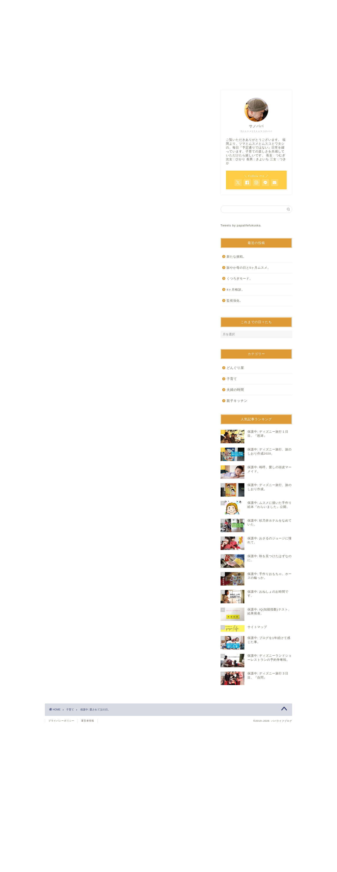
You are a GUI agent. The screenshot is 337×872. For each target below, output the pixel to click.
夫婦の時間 (235, 389)
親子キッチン (237, 400)
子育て (57, 173)
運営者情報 (87, 720)
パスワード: (80, 227)
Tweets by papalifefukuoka (241, 225)
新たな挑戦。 (236, 256)
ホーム (116, 79)
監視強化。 (235, 300)
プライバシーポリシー (61, 720)
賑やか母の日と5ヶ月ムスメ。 (249, 267)
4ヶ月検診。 (236, 289)
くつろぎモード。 (240, 278)
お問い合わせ (168, 79)
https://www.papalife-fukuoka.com (99, 292)
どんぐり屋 (235, 368)
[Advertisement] (127, 127)
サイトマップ (221, 79)
